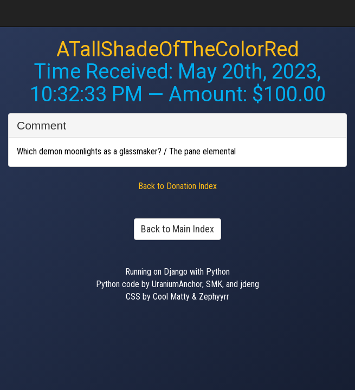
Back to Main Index (177, 229)
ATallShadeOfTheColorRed (177, 49)
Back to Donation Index (177, 186)
